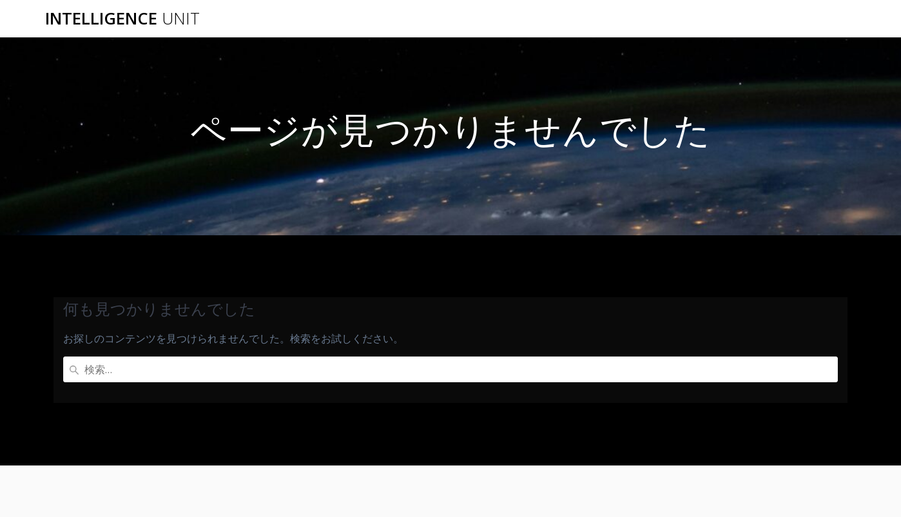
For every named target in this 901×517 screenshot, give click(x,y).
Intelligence (122, 18)
